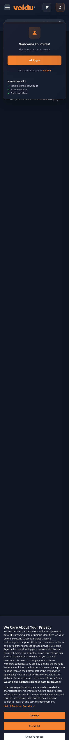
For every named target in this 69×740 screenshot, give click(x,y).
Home (21, 45)
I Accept (34, 717)
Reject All (34, 728)
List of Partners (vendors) (19, 708)
